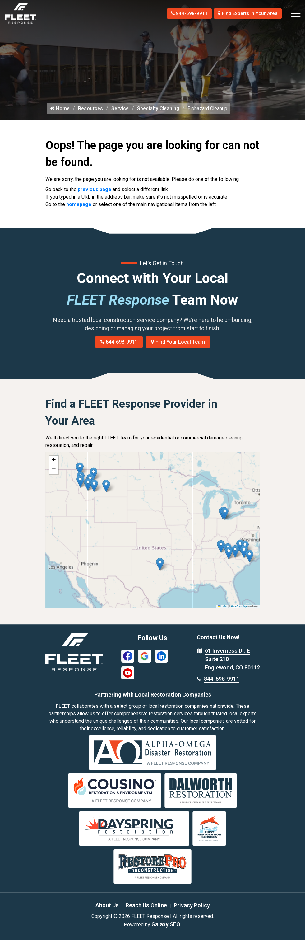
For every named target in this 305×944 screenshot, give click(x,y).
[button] (106, 490)
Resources (91, 113)
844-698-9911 (183, 13)
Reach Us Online (146, 909)
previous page (94, 194)
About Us (107, 909)
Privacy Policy (192, 909)
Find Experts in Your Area (245, 13)
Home (60, 113)
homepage (78, 209)
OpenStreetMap (239, 610)
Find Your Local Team (178, 347)
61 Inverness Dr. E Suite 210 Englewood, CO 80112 (232, 663)
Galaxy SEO (165, 928)
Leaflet (222, 610)
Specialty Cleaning (160, 113)
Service (121, 113)
